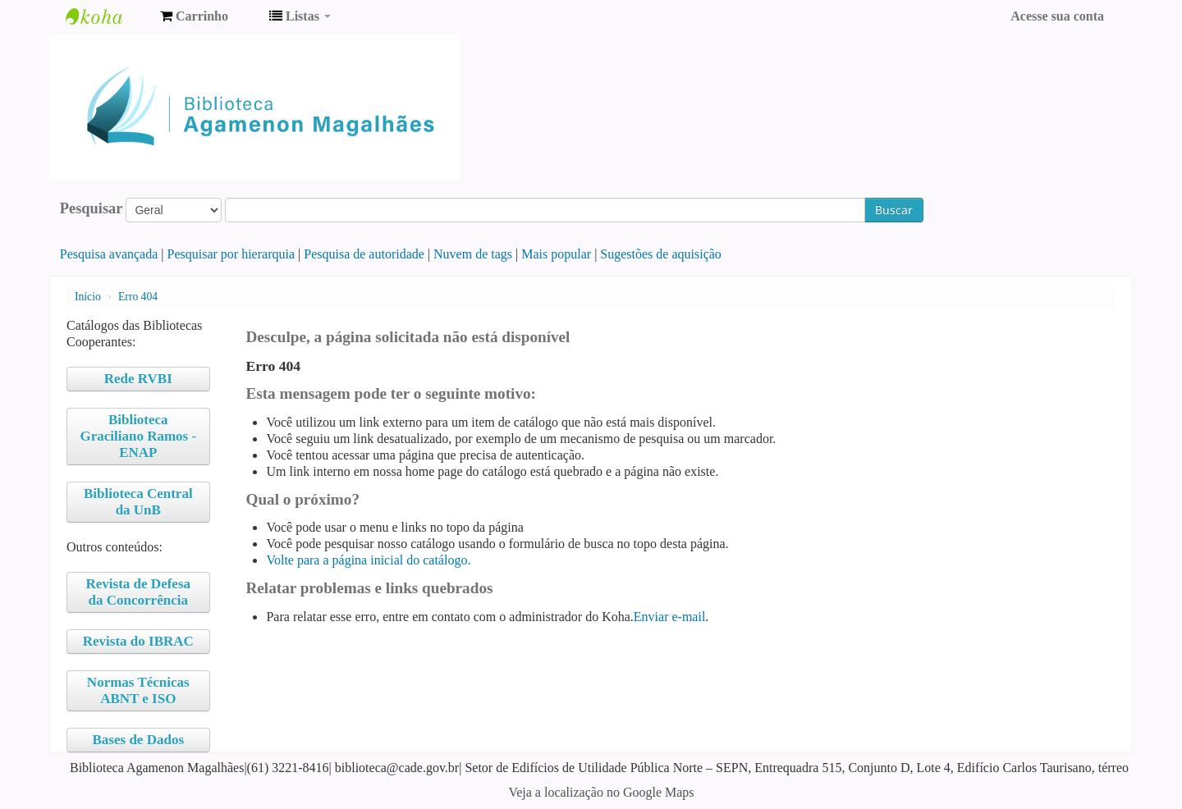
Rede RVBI (138, 378)
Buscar (894, 209)
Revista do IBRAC (138, 641)
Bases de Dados (138, 739)
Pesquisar (91, 208)
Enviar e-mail (670, 617)
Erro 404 (138, 296)
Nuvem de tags (472, 254)
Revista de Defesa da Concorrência (138, 592)
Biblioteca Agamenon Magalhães (107, 16)
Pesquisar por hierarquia (231, 254)
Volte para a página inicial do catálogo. (368, 560)
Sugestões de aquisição (661, 254)
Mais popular (556, 254)
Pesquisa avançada (109, 254)
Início (88, 296)
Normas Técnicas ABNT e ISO (138, 690)
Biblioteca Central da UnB (138, 502)
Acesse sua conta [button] (1057, 16)
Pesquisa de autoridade (364, 254)
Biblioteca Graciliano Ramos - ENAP (138, 436)
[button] (194, 16)
